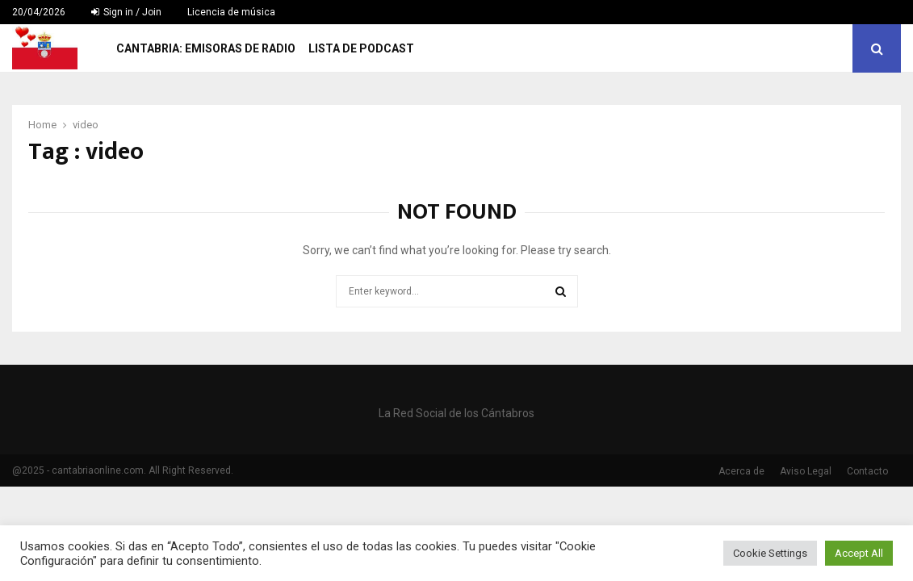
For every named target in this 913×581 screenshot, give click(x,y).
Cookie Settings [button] (770, 553)
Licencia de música (231, 12)
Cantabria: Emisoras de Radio (205, 48)
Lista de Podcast (361, 48)
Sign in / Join (126, 12)
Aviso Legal (805, 471)
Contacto (867, 471)
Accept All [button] (859, 553)
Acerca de (741, 471)
